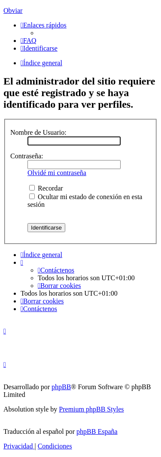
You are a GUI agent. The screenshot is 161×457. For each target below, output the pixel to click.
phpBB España (97, 431)
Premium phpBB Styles (91, 409)
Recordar (46, 188)
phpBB (61, 386)
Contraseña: (26, 156)
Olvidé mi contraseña (56, 172)
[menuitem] (28, 40)
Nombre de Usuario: (38, 132)
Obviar (12, 10)
